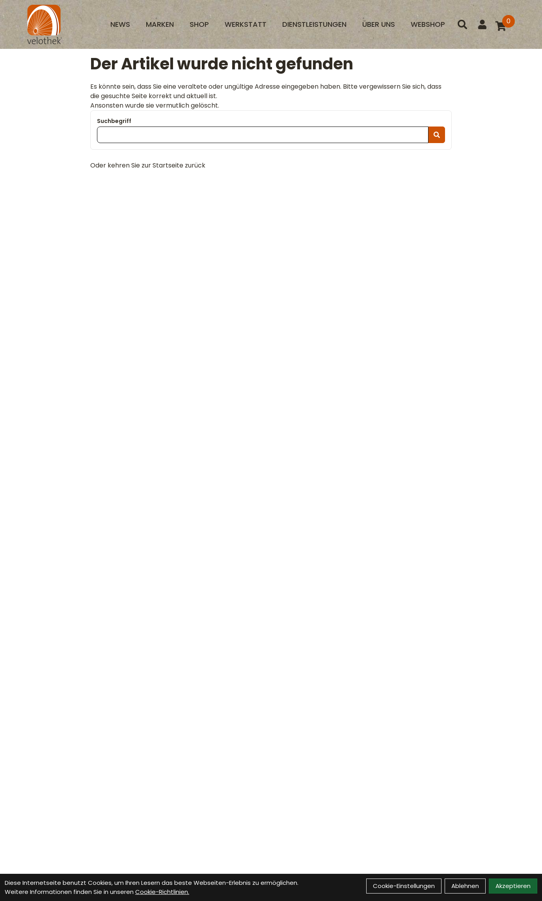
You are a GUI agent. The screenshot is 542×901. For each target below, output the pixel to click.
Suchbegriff (114, 121)
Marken (160, 24)
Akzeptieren (513, 886)
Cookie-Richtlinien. (162, 892)
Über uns (378, 24)
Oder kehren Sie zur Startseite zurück (147, 165)
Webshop (428, 24)
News (120, 24)
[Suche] (462, 24)
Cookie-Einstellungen (404, 886)
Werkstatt (245, 24)
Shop (199, 24)
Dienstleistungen (314, 24)
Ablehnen (465, 886)
